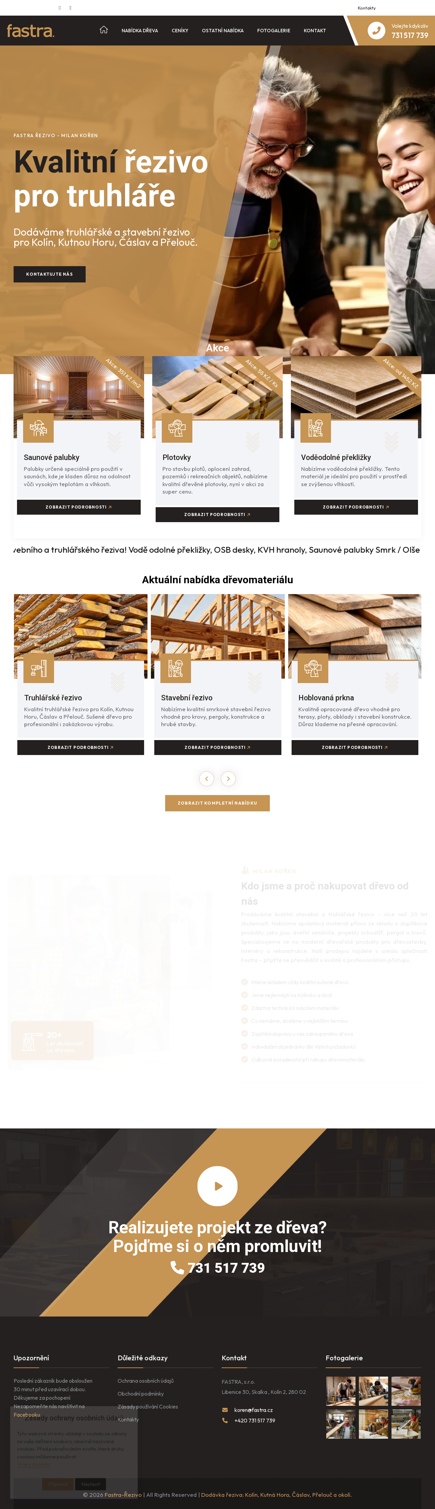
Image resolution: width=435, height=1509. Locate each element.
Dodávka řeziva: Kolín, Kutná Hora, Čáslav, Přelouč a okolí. (276, 1492)
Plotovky (178, 457)
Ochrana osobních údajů (146, 1378)
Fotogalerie (273, 30)
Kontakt (315, 30)
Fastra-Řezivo (123, 1492)
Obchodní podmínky (141, 1391)
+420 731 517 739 (254, 1418)
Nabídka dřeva (140, 30)
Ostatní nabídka (223, 30)
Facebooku (27, 1412)
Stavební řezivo (189, 695)
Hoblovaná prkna (329, 695)
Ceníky (180, 30)
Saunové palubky (54, 457)
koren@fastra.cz (253, 1407)
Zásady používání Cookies (148, 1404)
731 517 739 (218, 1266)
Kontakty (367, 8)
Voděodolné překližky (340, 457)
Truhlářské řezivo (55, 695)
